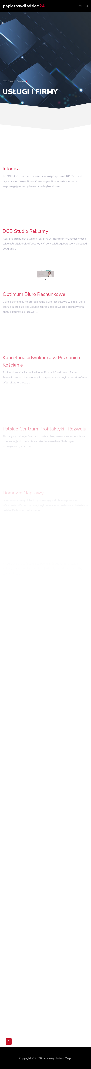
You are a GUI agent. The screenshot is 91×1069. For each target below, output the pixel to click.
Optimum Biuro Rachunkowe (34, 295)
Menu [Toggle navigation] (83, 6)
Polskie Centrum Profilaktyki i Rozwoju (44, 430)
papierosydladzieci (23, 6)
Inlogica (11, 169)
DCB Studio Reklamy (25, 232)
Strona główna (15, 81)
